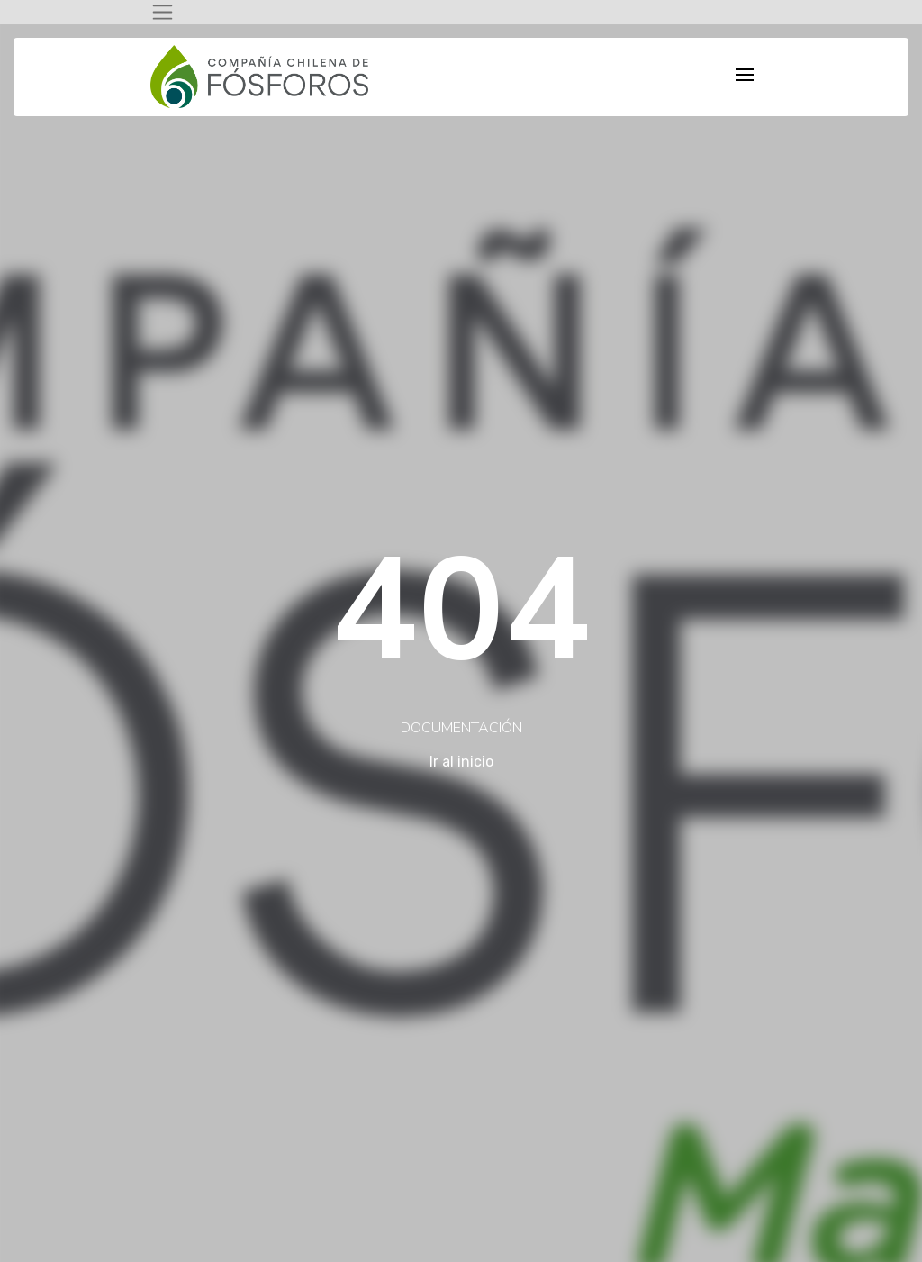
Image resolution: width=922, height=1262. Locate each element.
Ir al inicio (461, 761)
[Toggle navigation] (162, 12)
